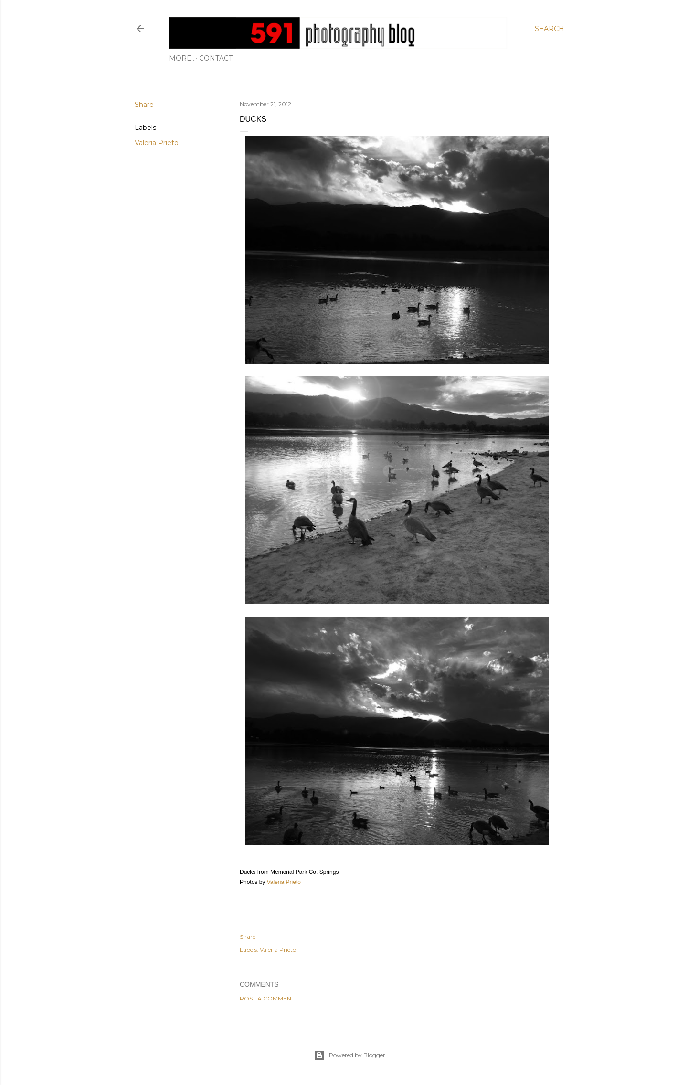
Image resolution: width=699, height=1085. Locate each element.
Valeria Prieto (157, 142)
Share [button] (144, 104)
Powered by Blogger (349, 1055)
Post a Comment (267, 998)
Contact (189, 58)
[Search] (549, 28)
